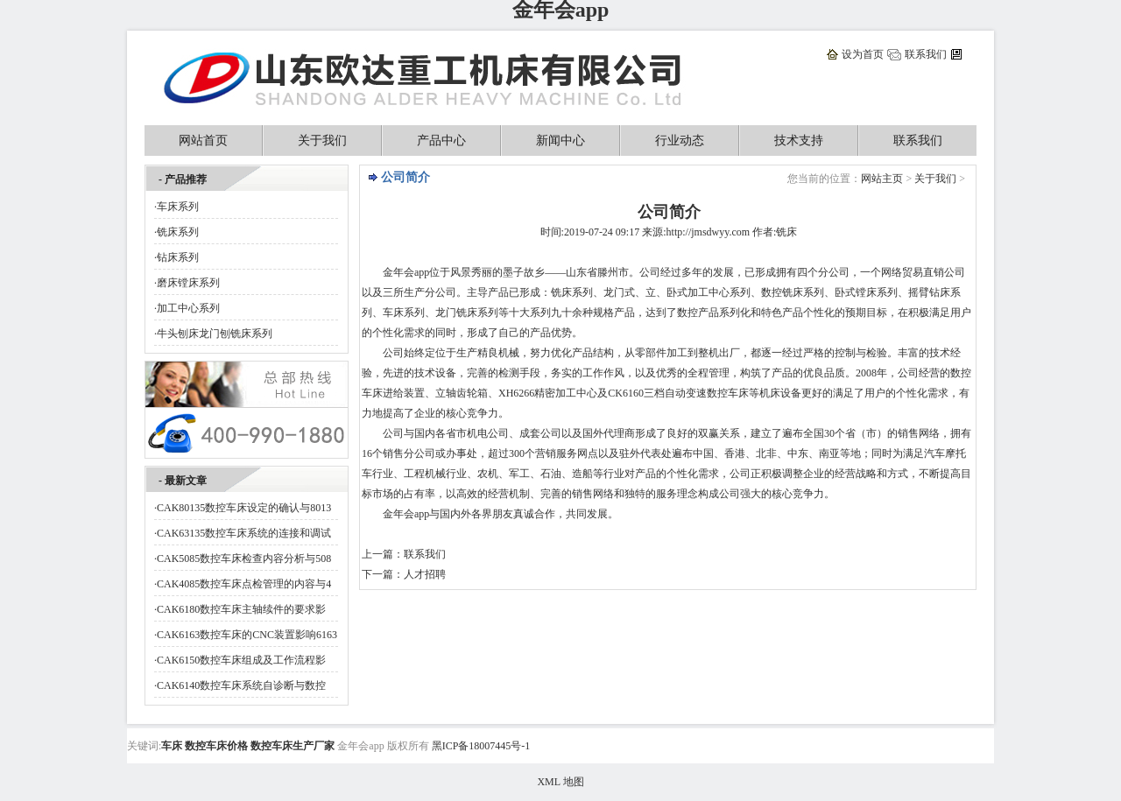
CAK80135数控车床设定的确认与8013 (244, 508)
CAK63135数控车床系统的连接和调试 (244, 533)
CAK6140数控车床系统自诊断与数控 (241, 685)
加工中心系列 (188, 308)
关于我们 (322, 140)
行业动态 (679, 140)
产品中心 (441, 140)
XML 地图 (560, 782)
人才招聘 (425, 574)
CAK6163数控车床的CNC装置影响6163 (247, 635)
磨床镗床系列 (188, 283)
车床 (393, 312)
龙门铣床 (456, 312)
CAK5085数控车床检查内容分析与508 (244, 558)
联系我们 (926, 54)
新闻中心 (560, 140)
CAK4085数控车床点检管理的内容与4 (244, 584)
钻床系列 (178, 257)
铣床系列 (178, 232)
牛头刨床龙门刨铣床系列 (214, 333)
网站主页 (882, 178)
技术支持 (798, 140)
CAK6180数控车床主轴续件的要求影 (241, 609)
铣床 (792, 292)
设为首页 (863, 54)
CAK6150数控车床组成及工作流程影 (241, 660)
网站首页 (203, 140)
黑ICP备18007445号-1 (481, 746)
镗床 (866, 292)
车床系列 (178, 206)
